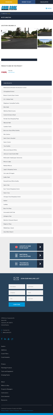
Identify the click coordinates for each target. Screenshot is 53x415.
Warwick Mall (7, 122)
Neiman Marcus (8, 165)
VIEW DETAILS (11, 72)
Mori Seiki (6, 107)
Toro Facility (7, 146)
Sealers (3, 346)
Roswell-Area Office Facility (11, 181)
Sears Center (7, 142)
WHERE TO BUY (26, 2)
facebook (2, 339)
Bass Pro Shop (7, 208)
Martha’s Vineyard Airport (11, 220)
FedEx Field (7, 177)
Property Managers (7, 389)
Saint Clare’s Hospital (9, 138)
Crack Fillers (4, 353)
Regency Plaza (7, 224)
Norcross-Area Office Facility (12, 130)
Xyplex (5, 200)
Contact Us (6, 330)
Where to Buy (5, 385)
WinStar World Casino (10, 111)
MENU (49, 8)
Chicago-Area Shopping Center (12, 196)
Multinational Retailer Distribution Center (15, 87)
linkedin (5, 339)
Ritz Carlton (7, 134)
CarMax (6, 204)
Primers (3, 364)
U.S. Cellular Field (8, 99)
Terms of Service (14, 410)
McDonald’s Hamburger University (13, 157)
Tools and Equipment (7, 371)
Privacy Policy (5, 410)
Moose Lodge (7, 161)
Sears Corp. (7, 192)
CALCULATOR (44, 2)
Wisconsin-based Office (10, 150)
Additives (4, 350)
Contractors (4, 392)
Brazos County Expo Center (11, 95)
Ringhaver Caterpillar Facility (11, 103)
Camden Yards (7, 126)
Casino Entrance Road (10, 114)
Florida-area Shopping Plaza (11, 118)
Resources (4, 400)
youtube (9, 339)
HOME (6, 13)
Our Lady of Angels (9, 173)
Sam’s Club (6, 185)
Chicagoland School (9, 91)
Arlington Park (8, 216)
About (3, 382)
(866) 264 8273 (7, 332)
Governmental (5, 396)
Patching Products (6, 367)
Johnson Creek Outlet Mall (11, 153)
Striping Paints (5, 375)
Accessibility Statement (26, 410)
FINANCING (8, 2)
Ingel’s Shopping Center (10, 169)
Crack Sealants (5, 357)
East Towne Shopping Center (12, 189)
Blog (14, 338)
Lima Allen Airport (8, 231)
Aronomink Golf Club (9, 212)
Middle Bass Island (9, 228)
